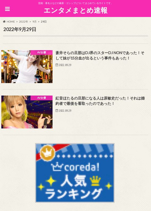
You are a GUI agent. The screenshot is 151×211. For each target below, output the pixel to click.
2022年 (23, 21)
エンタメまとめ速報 (75, 10)
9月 (34, 21)
